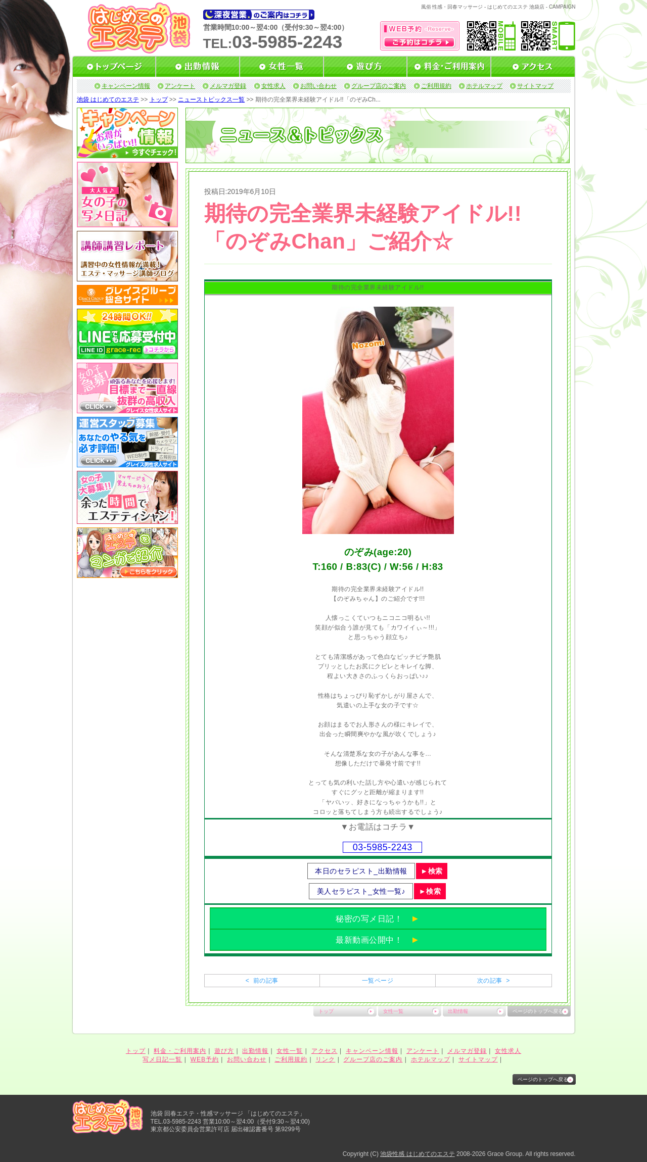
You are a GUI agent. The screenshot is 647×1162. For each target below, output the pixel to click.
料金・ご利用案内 (180, 1050)
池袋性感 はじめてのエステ (417, 1153)
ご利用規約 (436, 85)
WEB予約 (205, 1059)
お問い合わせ (318, 85)
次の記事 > (493, 980)
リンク (325, 1059)
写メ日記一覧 (162, 1059)
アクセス (324, 1050)
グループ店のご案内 (378, 85)
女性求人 (273, 85)
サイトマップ (535, 85)
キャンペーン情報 (126, 85)
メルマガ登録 (228, 85)
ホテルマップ (484, 85)
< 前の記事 (262, 980)
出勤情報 (458, 1011)
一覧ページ (377, 980)
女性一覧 (393, 1011)
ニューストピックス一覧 (211, 99)
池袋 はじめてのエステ (108, 99)
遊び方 (224, 1050)
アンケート (180, 85)
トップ (159, 99)
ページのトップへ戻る (538, 1011)
